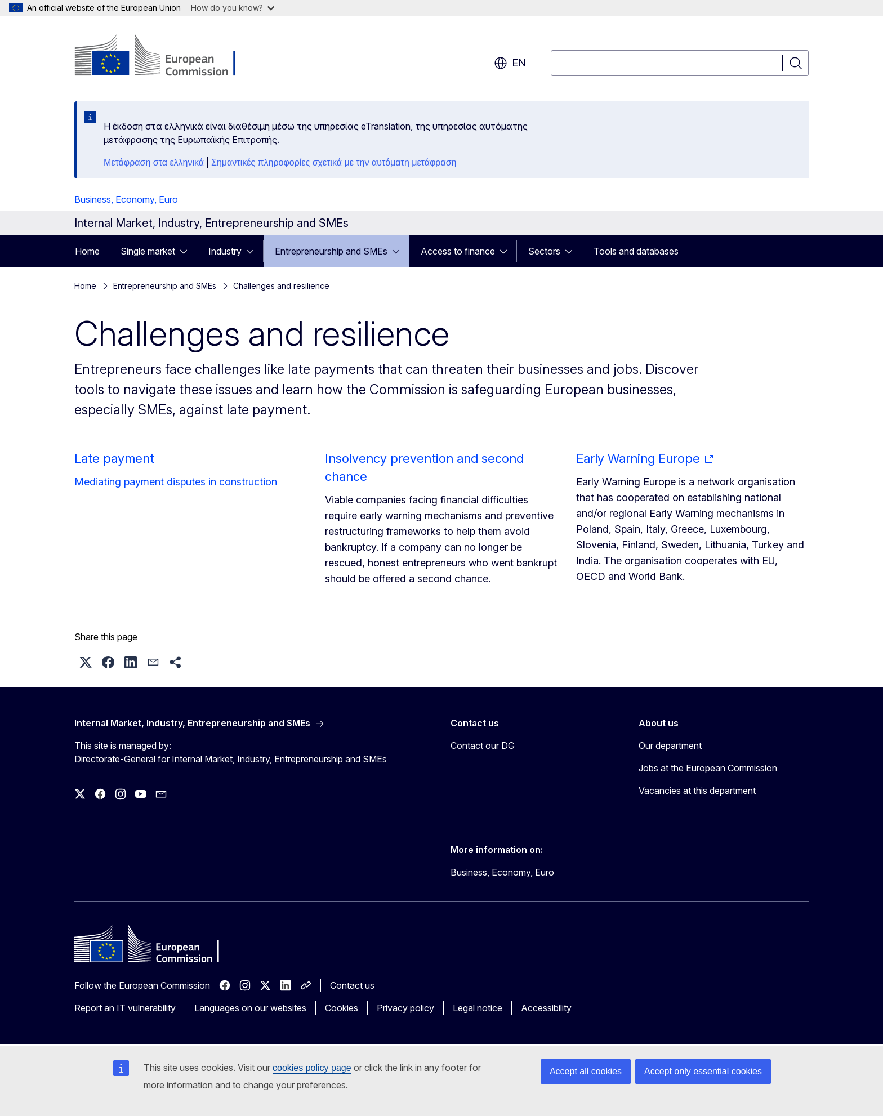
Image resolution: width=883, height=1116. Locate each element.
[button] (86, 662)
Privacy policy (405, 1008)
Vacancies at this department (697, 790)
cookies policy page (312, 1068)
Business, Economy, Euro (126, 199)
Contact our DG (483, 745)
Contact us (352, 985)
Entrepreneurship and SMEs (331, 251)
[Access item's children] (187, 251)
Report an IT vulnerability (125, 1008)
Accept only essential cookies (703, 1071)
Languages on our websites (250, 1008)
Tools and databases (636, 251)
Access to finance (458, 251)
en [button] (510, 63)
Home (87, 251)
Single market (148, 251)
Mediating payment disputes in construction (175, 482)
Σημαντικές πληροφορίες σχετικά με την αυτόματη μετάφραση (333, 162)
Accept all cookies (586, 1071)
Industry (225, 251)
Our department (670, 745)
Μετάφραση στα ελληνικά (154, 162)
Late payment (114, 458)
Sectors (544, 251)
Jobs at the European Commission (708, 768)
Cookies (341, 1008)
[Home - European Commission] (165, 56)
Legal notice (477, 1008)
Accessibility (546, 1008)
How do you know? (232, 7)
